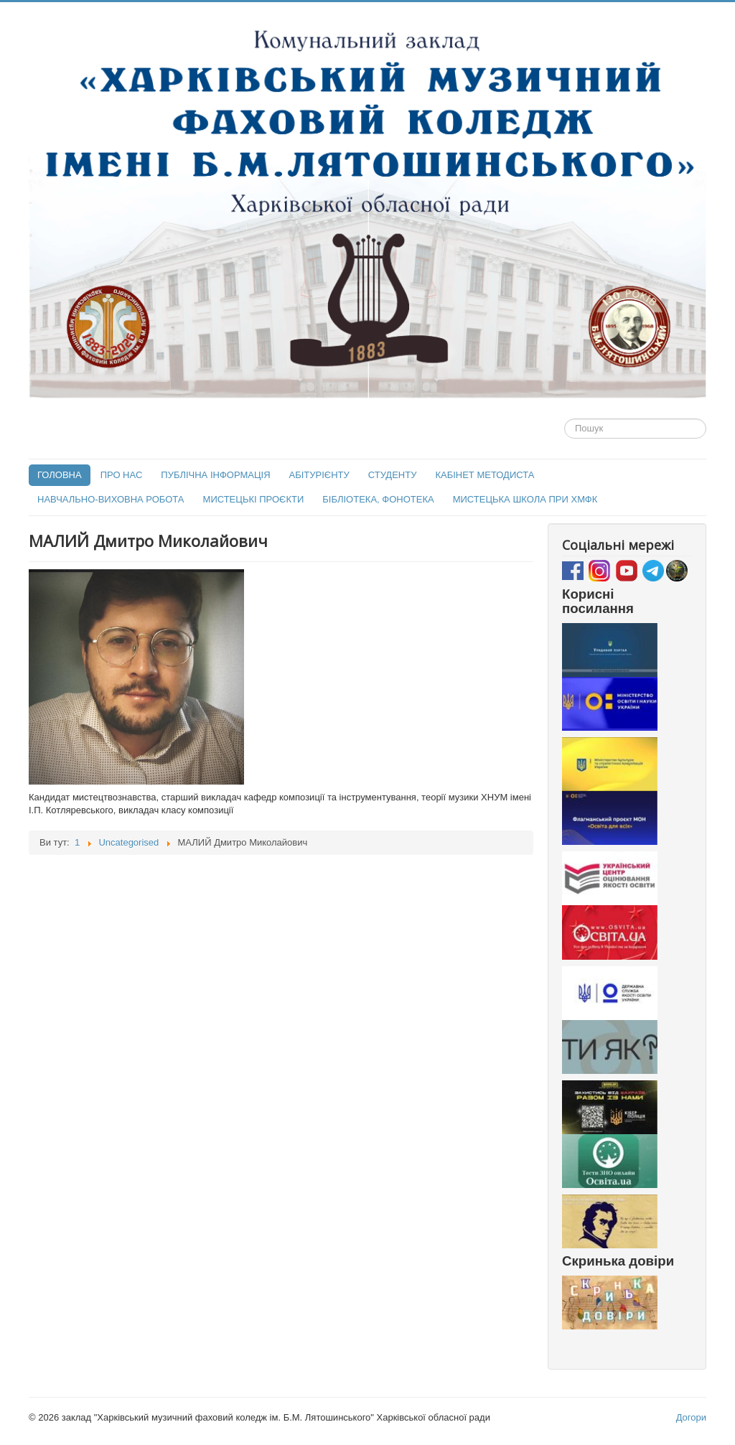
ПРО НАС (121, 474)
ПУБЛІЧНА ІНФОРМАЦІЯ (215, 474)
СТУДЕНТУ (392, 474)
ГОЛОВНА (59, 474)
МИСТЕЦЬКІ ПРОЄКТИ (253, 499)
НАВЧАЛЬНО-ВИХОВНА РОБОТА (110, 499)
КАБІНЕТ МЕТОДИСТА (484, 474)
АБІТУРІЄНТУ (319, 474)
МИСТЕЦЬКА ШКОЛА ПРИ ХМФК (525, 499)
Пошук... (564, 418)
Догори (691, 1417)
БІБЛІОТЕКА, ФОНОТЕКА (378, 499)
